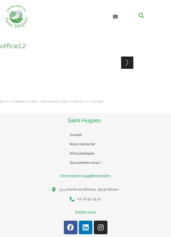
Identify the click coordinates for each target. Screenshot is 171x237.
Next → (127, 63)
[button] (115, 16)
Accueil (76, 135)
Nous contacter (82, 144)
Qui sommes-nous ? (85, 163)
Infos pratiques (82, 153)
